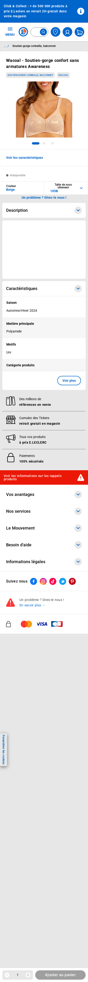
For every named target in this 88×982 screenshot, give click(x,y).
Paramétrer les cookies (3, 749)
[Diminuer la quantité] (7, 975)
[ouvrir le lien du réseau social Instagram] (43, 581)
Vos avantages (44, 494)
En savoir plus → (32, 605)
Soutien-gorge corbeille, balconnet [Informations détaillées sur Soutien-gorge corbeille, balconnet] (34, 46)
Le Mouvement (44, 528)
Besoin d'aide (44, 545)
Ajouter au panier (60, 975)
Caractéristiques (44, 288)
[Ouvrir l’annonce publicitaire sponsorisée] (44, 249)
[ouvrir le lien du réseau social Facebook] (33, 581)
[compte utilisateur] (67, 32)
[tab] (35, 143)
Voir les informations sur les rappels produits (32, 477)
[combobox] (39, 32)
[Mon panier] (79, 32)
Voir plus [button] (69, 380)
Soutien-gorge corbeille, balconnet (30, 75)
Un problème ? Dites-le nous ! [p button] (44, 197)
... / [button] (6, 46)
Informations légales (44, 561)
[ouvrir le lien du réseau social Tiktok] (52, 581)
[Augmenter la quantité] (28, 975)
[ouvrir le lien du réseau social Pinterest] (72, 581)
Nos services (44, 511)
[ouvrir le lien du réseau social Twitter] (62, 581)
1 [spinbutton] (18, 975)
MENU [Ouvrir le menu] (10, 31)
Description (44, 210)
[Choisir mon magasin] (55, 32)
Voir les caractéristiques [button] (24, 157)
